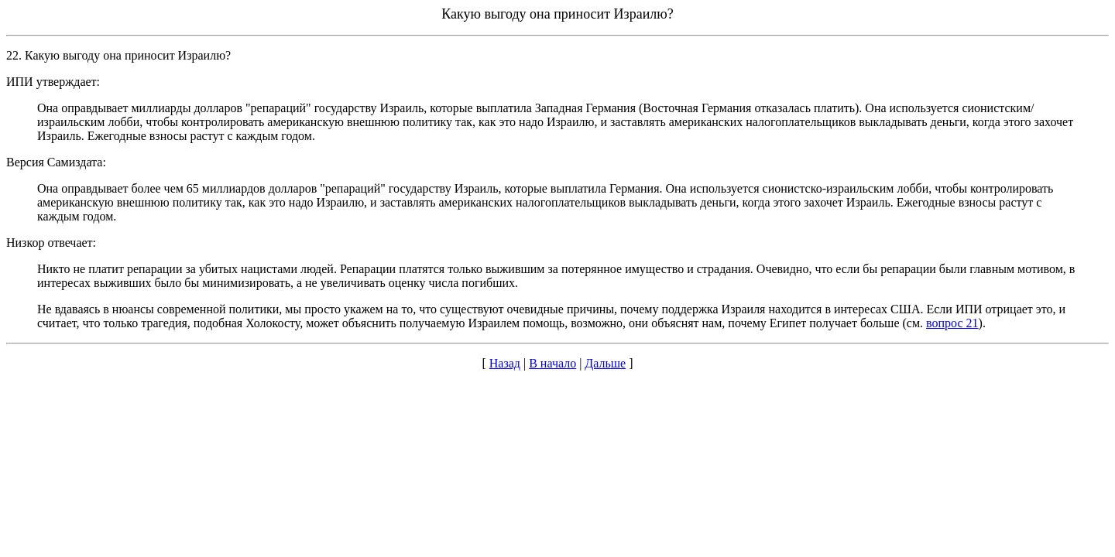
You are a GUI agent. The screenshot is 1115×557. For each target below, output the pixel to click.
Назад (504, 363)
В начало (552, 363)
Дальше (605, 363)
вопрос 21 (952, 323)
